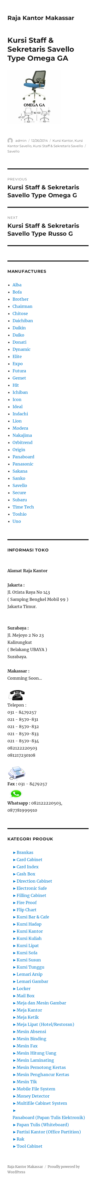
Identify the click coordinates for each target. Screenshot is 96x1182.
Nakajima (22, 435)
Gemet (19, 378)
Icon (17, 399)
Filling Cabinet (31, 895)
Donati (19, 342)
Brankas (25, 852)
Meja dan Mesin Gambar (41, 1002)
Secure (19, 492)
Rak (20, 1139)
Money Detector (33, 1096)
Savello (13, 151)
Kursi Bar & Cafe (33, 916)
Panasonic (23, 464)
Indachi (20, 413)
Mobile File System (36, 1088)
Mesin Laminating (35, 1060)
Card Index (28, 866)
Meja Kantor (29, 1010)
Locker (23, 988)
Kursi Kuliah (29, 938)
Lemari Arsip (29, 974)
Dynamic (21, 349)
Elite (17, 356)
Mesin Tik (27, 1081)
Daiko (18, 335)
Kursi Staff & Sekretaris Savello (58, 146)
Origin (19, 449)
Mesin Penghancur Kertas (43, 1074)
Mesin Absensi (31, 1031)
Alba (17, 284)
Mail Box (26, 995)
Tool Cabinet (29, 1146)
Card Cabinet (29, 859)
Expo (18, 363)
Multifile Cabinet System (42, 1103)
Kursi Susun (29, 959)
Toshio (20, 514)
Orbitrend (23, 442)
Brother (20, 299)
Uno (17, 521)
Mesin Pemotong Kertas (41, 1067)
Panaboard (23, 456)
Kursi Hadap (29, 924)
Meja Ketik (28, 1017)
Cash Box (26, 873)
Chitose (20, 313)
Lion (17, 421)
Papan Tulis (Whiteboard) (43, 1124)
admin (21, 140)
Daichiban (23, 320)
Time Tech (23, 506)
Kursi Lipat (28, 945)
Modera (20, 428)
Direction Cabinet (34, 881)
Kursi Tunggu (30, 967)
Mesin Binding (31, 1038)
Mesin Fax (27, 1045)
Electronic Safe (32, 888)
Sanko (19, 478)
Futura (19, 370)
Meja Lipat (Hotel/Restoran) (45, 1024)
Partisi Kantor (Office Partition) (49, 1131)
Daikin (19, 327)
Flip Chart (27, 909)
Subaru (20, 499)
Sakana (20, 471)
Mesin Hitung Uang (36, 1053)
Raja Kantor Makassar (40, 17)
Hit (16, 385)
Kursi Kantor (62, 140)
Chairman (23, 306)
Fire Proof (27, 902)
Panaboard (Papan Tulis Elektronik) (49, 1117)
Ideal (18, 406)
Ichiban (20, 392)
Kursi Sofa (27, 952)
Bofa (17, 292)
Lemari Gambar (32, 981)
